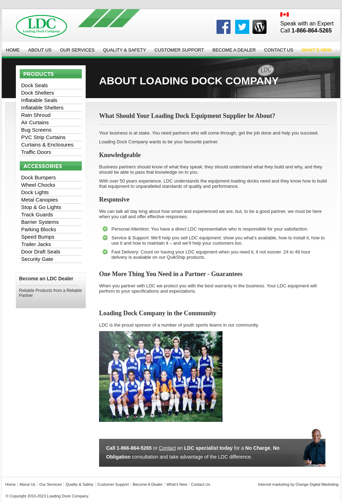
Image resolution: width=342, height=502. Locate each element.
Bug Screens (36, 130)
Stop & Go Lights (41, 207)
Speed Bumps (37, 237)
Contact (167, 448)
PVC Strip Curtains (43, 137)
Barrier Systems (40, 222)
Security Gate (37, 259)
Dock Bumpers (38, 177)
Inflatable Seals (39, 100)
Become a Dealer (234, 50)
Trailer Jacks (36, 244)
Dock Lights (35, 192)
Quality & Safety (124, 50)
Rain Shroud (35, 115)
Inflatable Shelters (42, 107)
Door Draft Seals (40, 252)
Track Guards (37, 214)
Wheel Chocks (38, 185)
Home (13, 50)
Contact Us (278, 50)
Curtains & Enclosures (47, 145)
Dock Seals (34, 85)
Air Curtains (35, 122)
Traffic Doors (36, 152)
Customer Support (179, 50)
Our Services (77, 50)
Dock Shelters (37, 93)
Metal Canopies (39, 200)
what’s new (176, 484)
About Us (39, 50)
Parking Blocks (38, 229)
